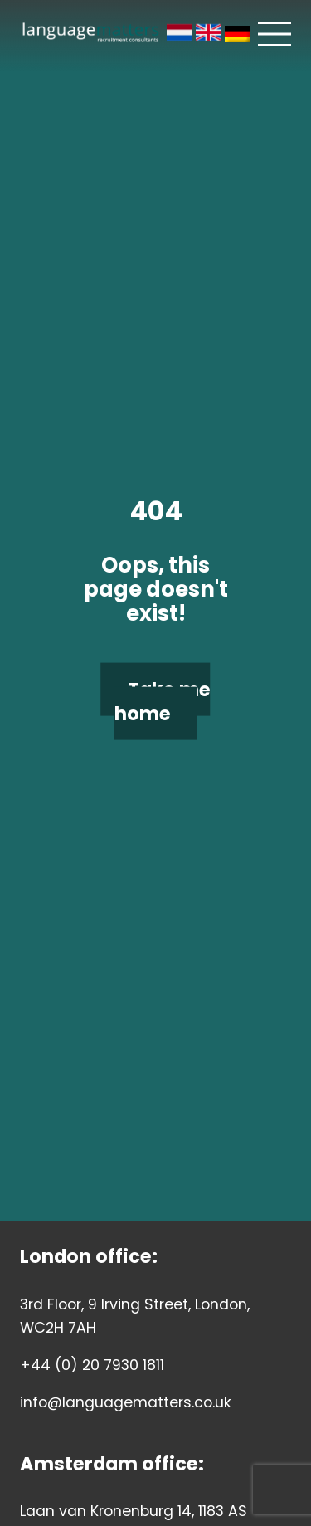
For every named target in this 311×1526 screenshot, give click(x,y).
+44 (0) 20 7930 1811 (92, 1365)
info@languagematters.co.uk (125, 1402)
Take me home (162, 701)
